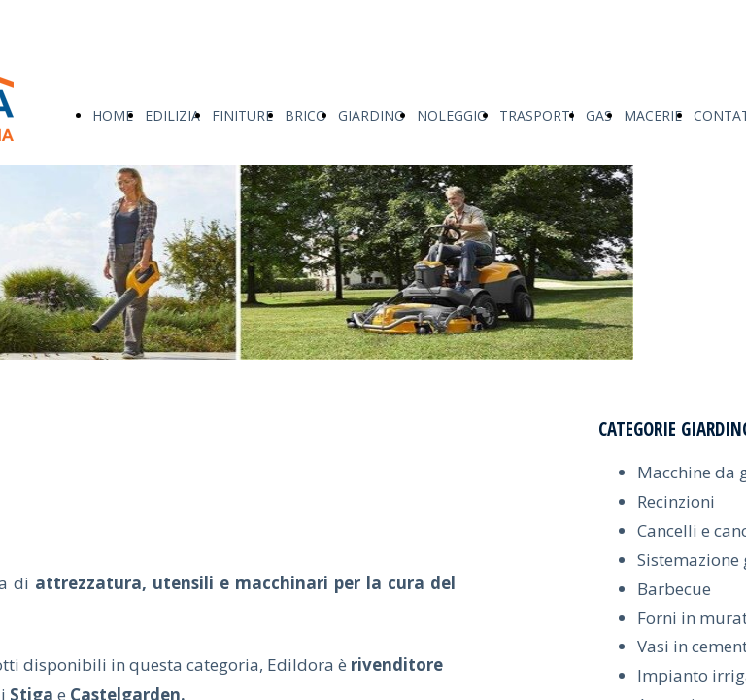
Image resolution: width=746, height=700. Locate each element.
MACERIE (653, 115)
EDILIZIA (172, 115)
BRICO (305, 115)
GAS (599, 115)
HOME (112, 115)
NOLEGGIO (452, 115)
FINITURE (242, 115)
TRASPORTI (536, 115)
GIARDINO (371, 115)
